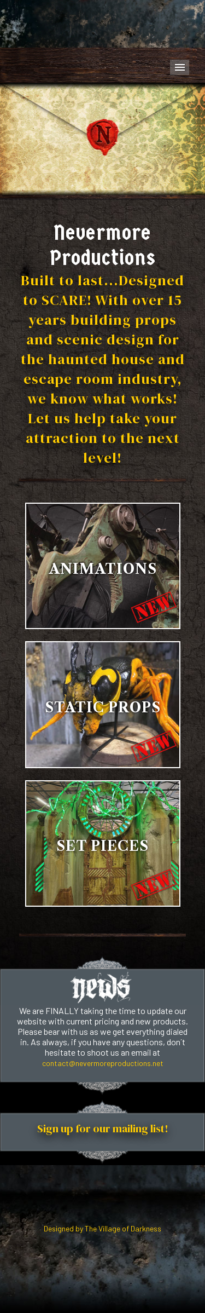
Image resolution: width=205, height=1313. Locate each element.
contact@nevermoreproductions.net (102, 1063)
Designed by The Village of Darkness (102, 1228)
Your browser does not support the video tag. (102, 24)
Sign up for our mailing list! (102, 1128)
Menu (179, 67)
